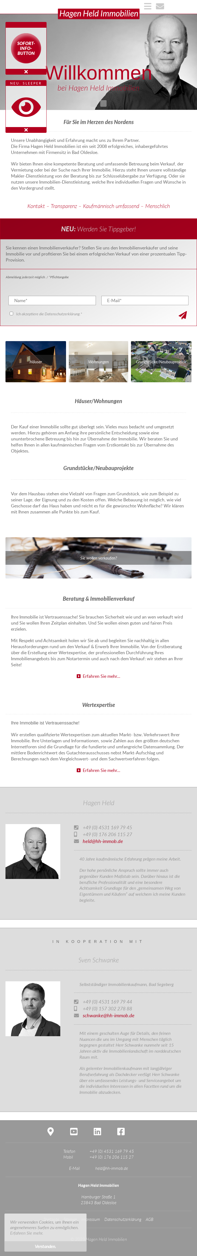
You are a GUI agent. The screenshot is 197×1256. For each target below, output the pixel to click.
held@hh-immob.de (103, 841)
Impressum (90, 1219)
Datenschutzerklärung (122, 1219)
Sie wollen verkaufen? (98, 557)
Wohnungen (98, 361)
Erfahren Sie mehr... (98, 676)
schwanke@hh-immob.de (109, 1015)
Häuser (36, 361)
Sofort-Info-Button (26, 48)
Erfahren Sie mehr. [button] (26, 1232)
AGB (149, 1219)
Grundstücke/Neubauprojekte (161, 361)
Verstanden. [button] (45, 1246)
